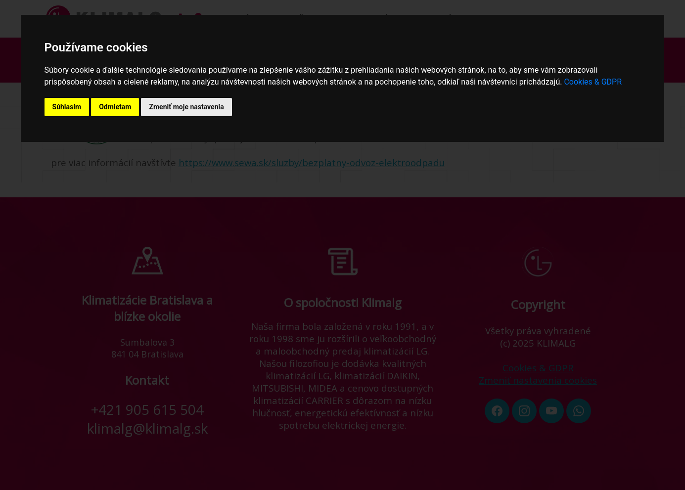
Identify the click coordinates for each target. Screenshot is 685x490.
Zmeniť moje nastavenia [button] (186, 107)
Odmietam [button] (115, 107)
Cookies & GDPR (593, 82)
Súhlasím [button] (67, 107)
